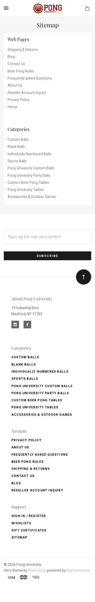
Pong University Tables (26, 190)
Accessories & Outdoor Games (32, 197)
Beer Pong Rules (21, 71)
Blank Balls (16, 147)
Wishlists (21, 523)
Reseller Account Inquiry (27, 93)
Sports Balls (17, 161)
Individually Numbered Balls (29, 154)
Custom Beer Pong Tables (28, 182)
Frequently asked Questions (30, 78)
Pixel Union (37, 570)
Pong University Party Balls (29, 175)
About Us (15, 85)
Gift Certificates (28, 530)
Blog (11, 57)
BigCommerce (78, 570)
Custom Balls (18, 139)
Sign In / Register (28, 516)
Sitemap (19, 537)
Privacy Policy (18, 100)
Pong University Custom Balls (31, 168)
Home (12, 107)
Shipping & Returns (23, 50)
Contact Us (16, 64)
